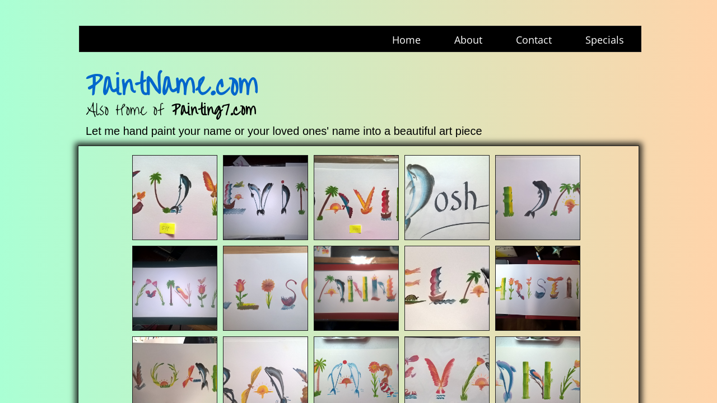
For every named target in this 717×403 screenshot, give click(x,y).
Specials (604, 39)
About (468, 39)
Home (406, 39)
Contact (534, 39)
